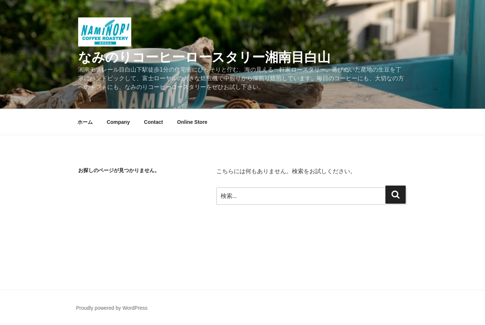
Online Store (192, 122)
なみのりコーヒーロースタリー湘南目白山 (204, 57)
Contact (153, 122)
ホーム (85, 122)
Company (118, 122)
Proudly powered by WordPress (112, 308)
